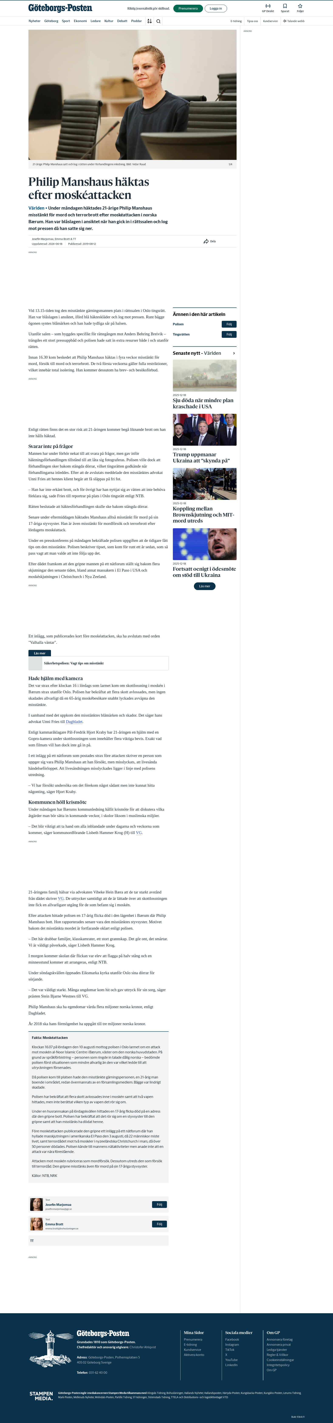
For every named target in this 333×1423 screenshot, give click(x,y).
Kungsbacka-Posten (252, 1393)
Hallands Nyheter (193, 1393)
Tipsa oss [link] (252, 21)
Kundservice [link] (270, 21)
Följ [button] (159, 1204)
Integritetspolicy (278, 1365)
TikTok (229, 1350)
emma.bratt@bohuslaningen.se (61, 1228)
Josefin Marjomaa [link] (43, 239)
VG (139, 832)
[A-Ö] (149, 21)
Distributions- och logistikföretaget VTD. (206, 1397)
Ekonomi (80, 21)
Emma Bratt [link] (62, 239)
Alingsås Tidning (156, 1393)
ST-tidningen (140, 1397)
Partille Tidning (123, 1397)
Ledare (96, 21)
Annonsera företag (280, 1339)
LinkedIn (231, 1365)
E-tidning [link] (236, 21)
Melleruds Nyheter (83, 1397)
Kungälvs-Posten (273, 1393)
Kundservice (192, 1350)
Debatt (122, 21)
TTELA (174, 1397)
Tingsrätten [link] (181, 334)
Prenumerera (193, 1339)
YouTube (231, 1360)
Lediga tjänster (277, 1350)
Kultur (108, 21)
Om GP (272, 1370)
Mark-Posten (65, 1397)
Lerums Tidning (292, 1393)
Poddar (136, 21)
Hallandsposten (213, 1393)
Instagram (232, 1345)
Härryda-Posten (231, 1393)
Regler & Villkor (277, 1355)
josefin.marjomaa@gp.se (58, 1208)
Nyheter (35, 21)
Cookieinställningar (280, 1360)
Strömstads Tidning (159, 1397)
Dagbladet (74, 721)
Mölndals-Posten (104, 1397)
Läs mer (204, 586)
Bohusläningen (174, 1393)
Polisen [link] (178, 324)
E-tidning (190, 1345)
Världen (36, 208)
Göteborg (51, 21)
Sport (66, 21)
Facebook (232, 1339)
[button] (158, 21)
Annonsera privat (279, 1345)
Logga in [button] (216, 8)
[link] (60, 8)
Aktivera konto (194, 1355)
